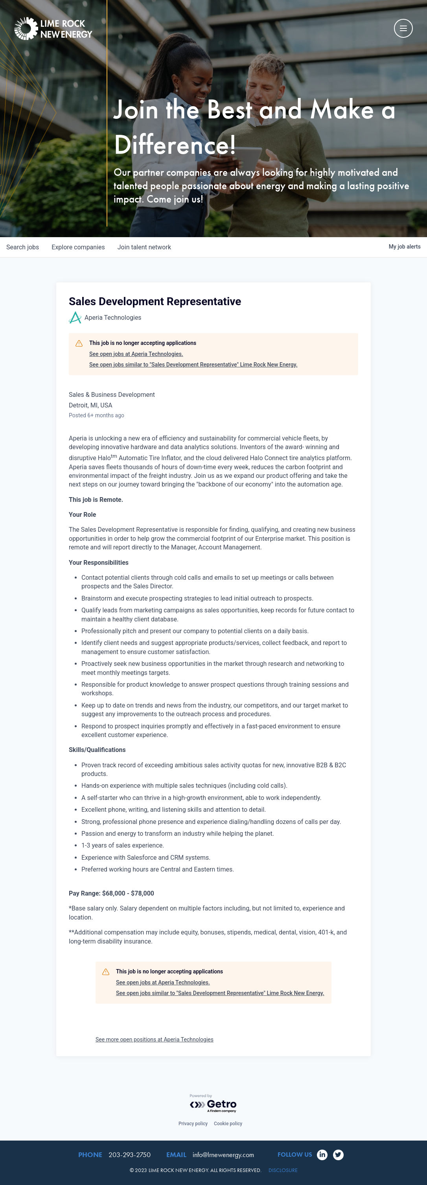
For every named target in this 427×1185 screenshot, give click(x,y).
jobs (22, 247)
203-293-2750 (130, 1154)
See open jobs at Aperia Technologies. (136, 354)
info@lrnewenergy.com (223, 1154)
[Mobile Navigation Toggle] (403, 28)
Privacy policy (193, 1123)
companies (78, 247)
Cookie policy (228, 1123)
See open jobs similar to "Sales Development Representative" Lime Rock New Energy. (193, 364)
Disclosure (283, 1170)
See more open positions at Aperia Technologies (155, 1039)
